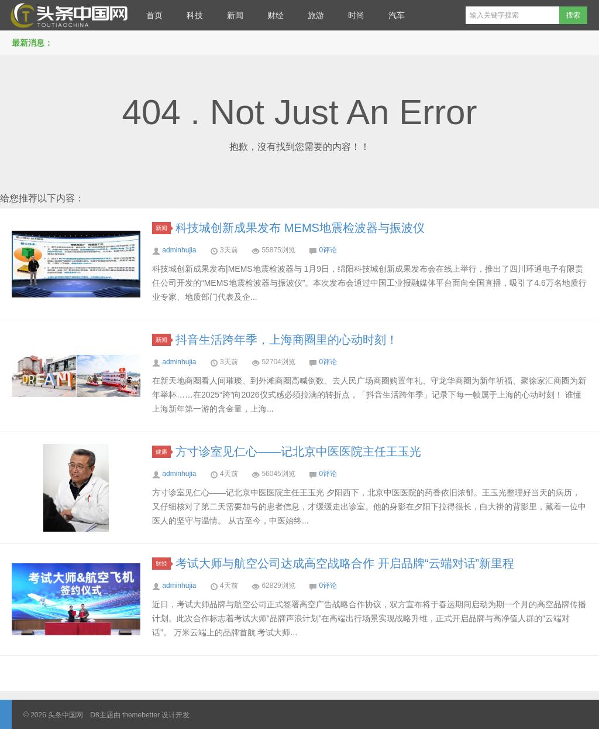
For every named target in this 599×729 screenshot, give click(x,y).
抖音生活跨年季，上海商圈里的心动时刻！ (286, 339)
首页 (154, 15)
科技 (195, 15)
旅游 (316, 15)
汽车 (396, 15)
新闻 (235, 15)
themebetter (141, 715)
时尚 (356, 15)
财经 (275, 15)
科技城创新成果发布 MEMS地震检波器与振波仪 (300, 227)
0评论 (328, 250)
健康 (163, 452)
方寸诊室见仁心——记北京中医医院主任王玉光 (298, 451)
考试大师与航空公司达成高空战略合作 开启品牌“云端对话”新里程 (344, 563)
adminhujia (179, 250)
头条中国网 (67, 15)
